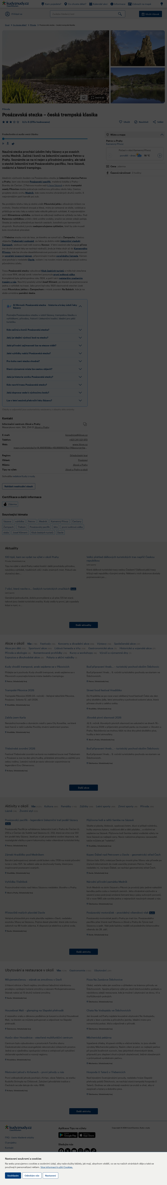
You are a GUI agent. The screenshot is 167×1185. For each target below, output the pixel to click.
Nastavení (50, 1175)
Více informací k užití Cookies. (56, 1167)
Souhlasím (13, 1175)
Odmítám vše (32, 1175)
